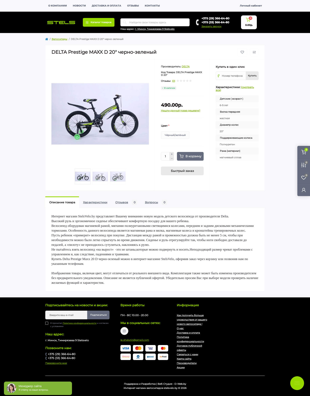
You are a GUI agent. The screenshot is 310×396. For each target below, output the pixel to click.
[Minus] (172, 159)
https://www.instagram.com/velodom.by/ (124, 331)
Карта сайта (184, 358)
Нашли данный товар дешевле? (180, 110)
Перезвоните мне (56, 363)
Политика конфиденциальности (79, 323)
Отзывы (133, 5)
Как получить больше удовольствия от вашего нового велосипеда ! (192, 319)
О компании (57, 5)
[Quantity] (165, 156)
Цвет (165, 125)
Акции (181, 367)
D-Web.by (180, 383)
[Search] (124, 22)
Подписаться (98, 314)
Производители (187, 363)
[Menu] (98, 22)
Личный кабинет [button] (251, 5)
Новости (79, 5)
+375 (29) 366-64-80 (215, 18)
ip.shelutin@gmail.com (134, 339)
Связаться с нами (187, 354)
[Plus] (172, 154)
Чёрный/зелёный (175, 135)
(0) (173, 81)
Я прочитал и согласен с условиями (79, 325)
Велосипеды (59, 39)
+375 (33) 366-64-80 (215, 22)
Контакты (152, 5)
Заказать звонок (211, 26)
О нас (180, 328)
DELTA (186, 66)
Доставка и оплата (106, 5)
